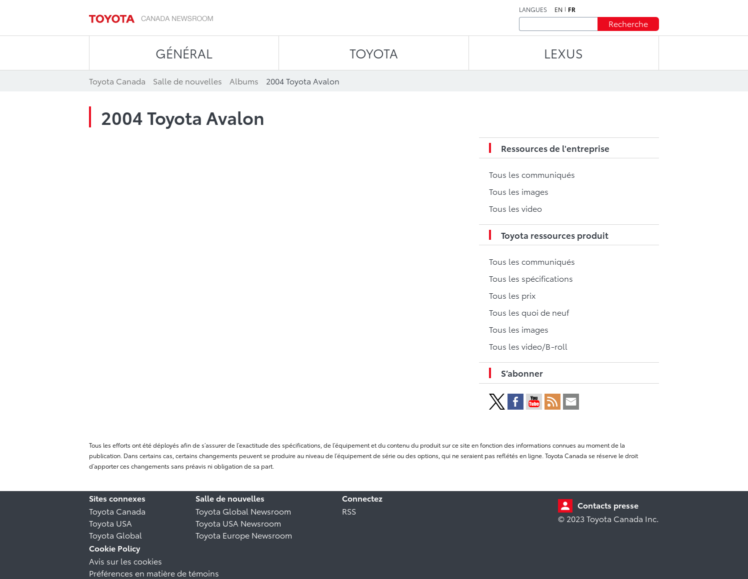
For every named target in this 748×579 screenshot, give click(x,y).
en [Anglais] (558, 9)
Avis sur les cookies (125, 561)
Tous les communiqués (532, 174)
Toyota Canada (117, 511)
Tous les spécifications (531, 278)
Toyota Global (115, 535)
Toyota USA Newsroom (238, 523)
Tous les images (518, 191)
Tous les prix (512, 295)
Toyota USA (110, 523)
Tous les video (515, 208)
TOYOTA (374, 52)
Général (184, 52)
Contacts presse (608, 505)
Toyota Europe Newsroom (244, 535)
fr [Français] (572, 9)
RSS (349, 511)
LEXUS (563, 52)
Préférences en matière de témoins (154, 573)
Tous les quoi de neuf (529, 312)
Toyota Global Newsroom (243, 511)
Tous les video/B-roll (528, 346)
